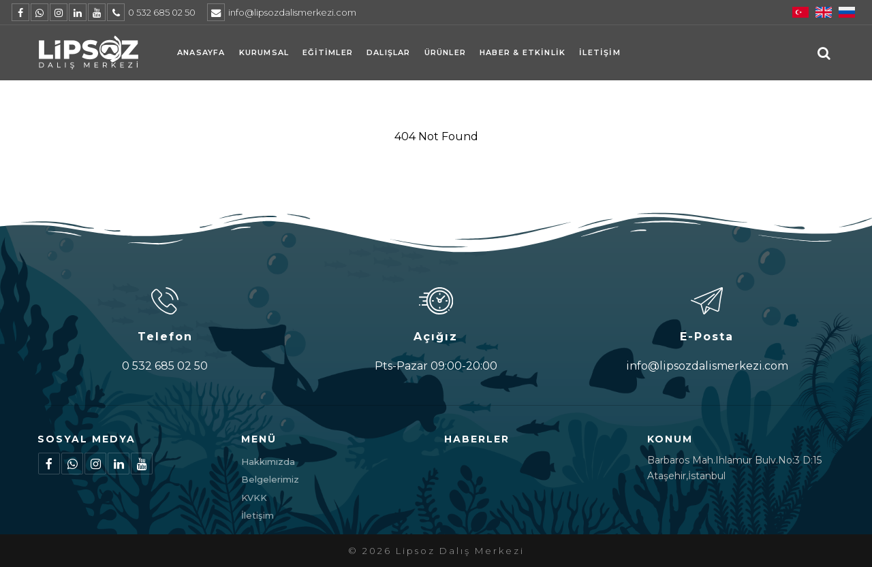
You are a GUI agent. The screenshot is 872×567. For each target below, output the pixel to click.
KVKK (254, 497)
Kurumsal (264, 52)
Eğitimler (327, 52)
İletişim (600, 52)
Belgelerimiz (270, 479)
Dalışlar (389, 52)
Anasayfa (201, 52)
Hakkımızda (268, 461)
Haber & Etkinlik (522, 52)
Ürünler (445, 52)
